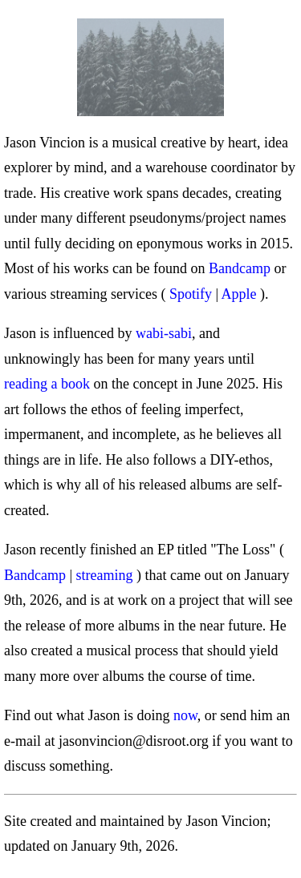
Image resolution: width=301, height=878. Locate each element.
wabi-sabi (164, 333)
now (185, 715)
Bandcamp (239, 268)
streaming (104, 575)
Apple (239, 294)
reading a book (47, 384)
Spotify (190, 294)
